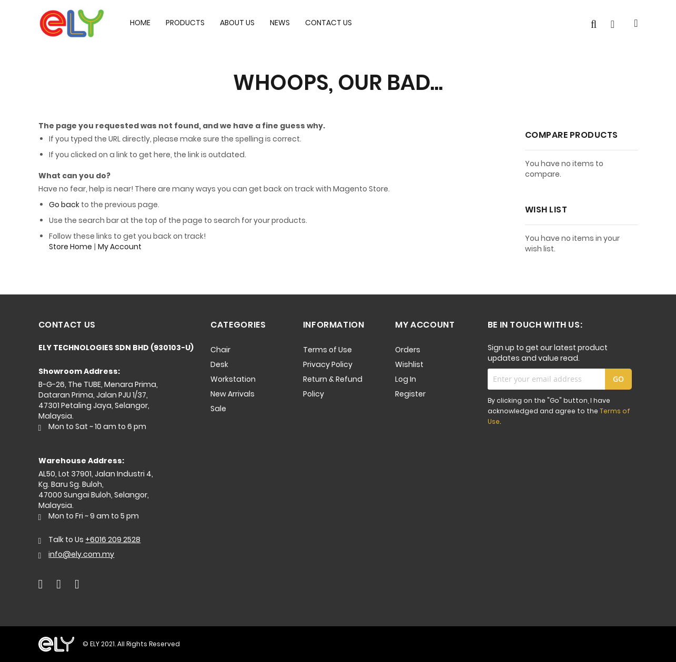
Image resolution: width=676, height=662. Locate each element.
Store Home (70, 246)
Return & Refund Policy (332, 386)
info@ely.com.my (81, 554)
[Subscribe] (618, 379)
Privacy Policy (327, 364)
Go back (64, 204)
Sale (218, 408)
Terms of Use (327, 349)
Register (410, 394)
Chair (220, 349)
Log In (405, 379)
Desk (219, 364)
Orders (407, 349)
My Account (120, 246)
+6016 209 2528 (112, 539)
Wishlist (409, 364)
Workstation (233, 379)
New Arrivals (232, 394)
